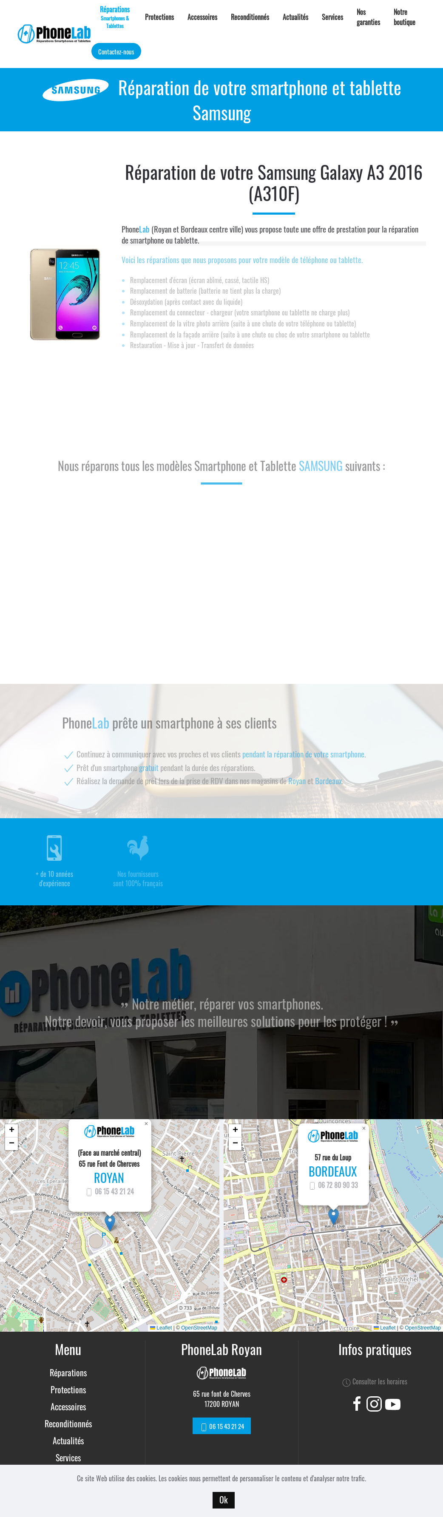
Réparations (68, 1372)
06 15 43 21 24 (109, 1191)
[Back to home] (54, 34)
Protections (159, 17)
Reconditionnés (250, 17)
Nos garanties (368, 17)
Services (332, 17)
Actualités (295, 17)
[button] (110, 1223)
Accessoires (202, 17)
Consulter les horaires (374, 1381)
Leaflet (161, 1328)
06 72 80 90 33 (333, 1185)
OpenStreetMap (199, 1328)
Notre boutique (404, 17)
